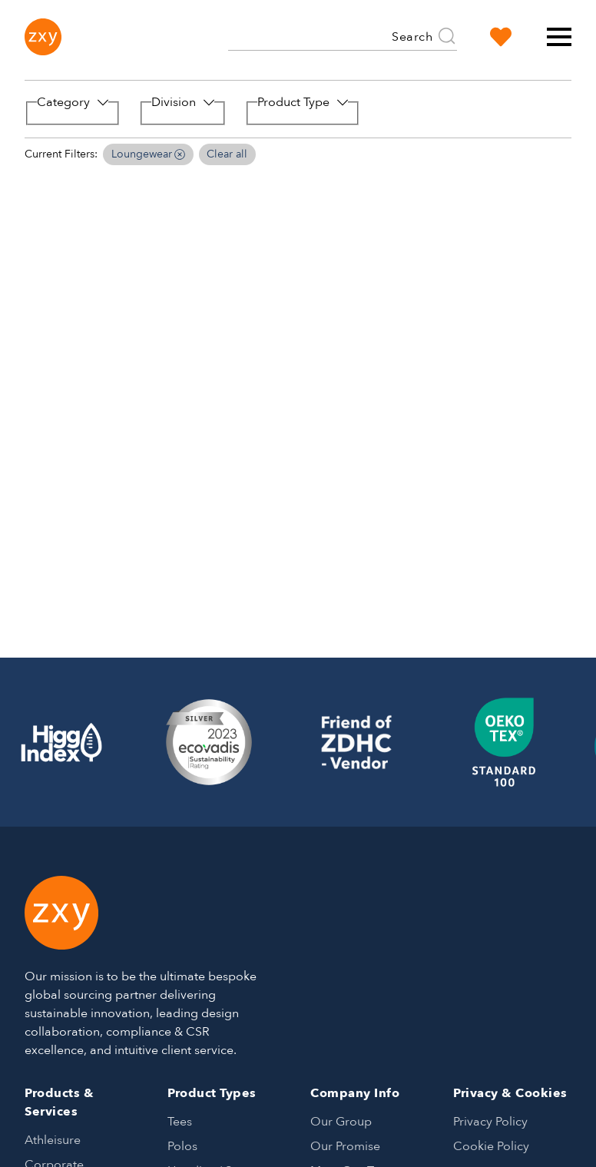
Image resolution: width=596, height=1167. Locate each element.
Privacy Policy (490, 1121)
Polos (182, 1146)
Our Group (341, 1121)
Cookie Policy (491, 1146)
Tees (179, 1121)
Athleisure (53, 1140)
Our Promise (345, 1146)
